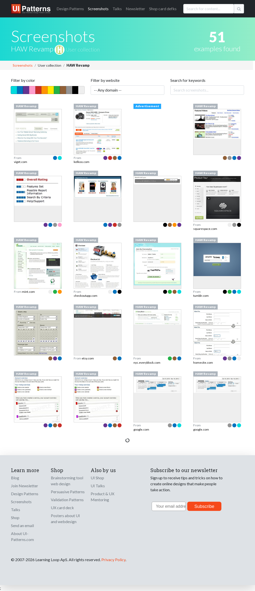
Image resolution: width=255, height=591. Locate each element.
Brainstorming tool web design (67, 480)
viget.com (20, 162)
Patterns (70, 8)
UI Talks (98, 485)
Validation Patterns (67, 499)
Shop (15, 517)
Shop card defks (163, 8)
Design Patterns (24, 493)
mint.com (28, 292)
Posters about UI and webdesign (65, 518)
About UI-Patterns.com (22, 536)
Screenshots (98, 8)
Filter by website (105, 80)
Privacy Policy (113, 559)
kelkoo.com (81, 162)
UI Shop (97, 477)
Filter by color (23, 80)
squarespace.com (205, 229)
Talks (117, 8)
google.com (141, 429)
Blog (15, 477)
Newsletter (135, 8)
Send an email (22, 525)
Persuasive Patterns (68, 491)
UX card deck (62, 507)
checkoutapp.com (85, 295)
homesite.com (203, 362)
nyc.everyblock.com (146, 362)
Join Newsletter (24, 485)
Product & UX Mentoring (102, 496)
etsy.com (88, 358)
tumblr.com (201, 295)
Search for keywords (187, 80)
